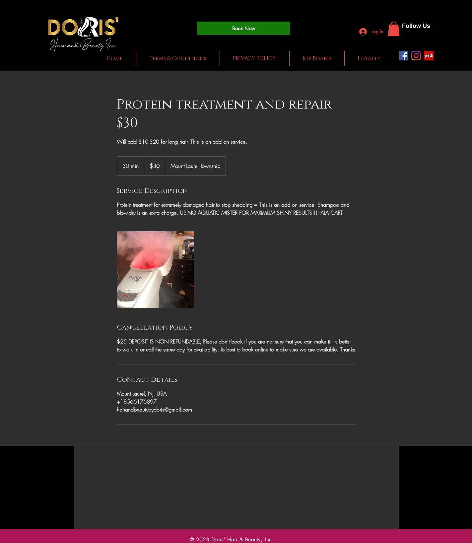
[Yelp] (429, 55)
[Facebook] (403, 55)
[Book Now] (243, 28)
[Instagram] (416, 55)
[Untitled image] (155, 269)
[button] (394, 29)
